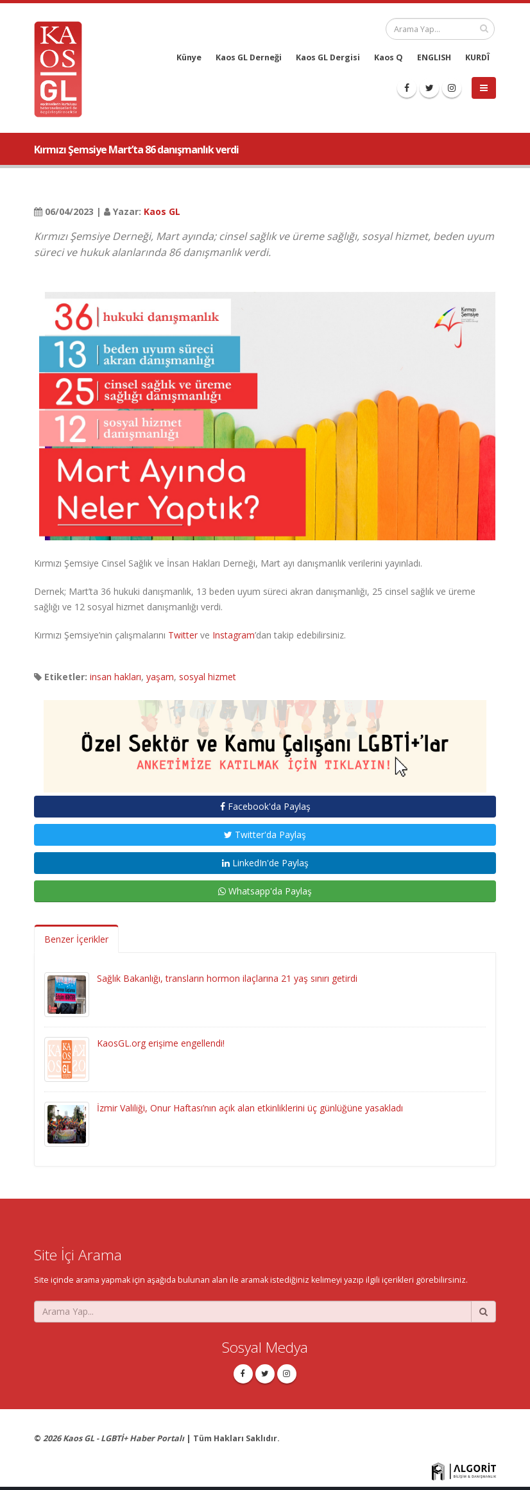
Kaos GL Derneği (249, 57)
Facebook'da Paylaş (265, 806)
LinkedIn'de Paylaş (265, 863)
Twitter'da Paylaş (265, 834)
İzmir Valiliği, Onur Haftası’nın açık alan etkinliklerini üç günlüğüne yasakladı (250, 1108)
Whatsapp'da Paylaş (265, 891)
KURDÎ (477, 57)
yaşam (160, 677)
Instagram (233, 635)
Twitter (183, 635)
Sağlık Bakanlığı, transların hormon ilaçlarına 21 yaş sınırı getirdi (227, 978)
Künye (188, 57)
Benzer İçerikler (76, 939)
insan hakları (115, 677)
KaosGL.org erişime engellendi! (161, 1043)
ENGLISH (434, 57)
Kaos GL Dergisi (328, 57)
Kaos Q (388, 57)
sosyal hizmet (207, 677)
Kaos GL (162, 211)
